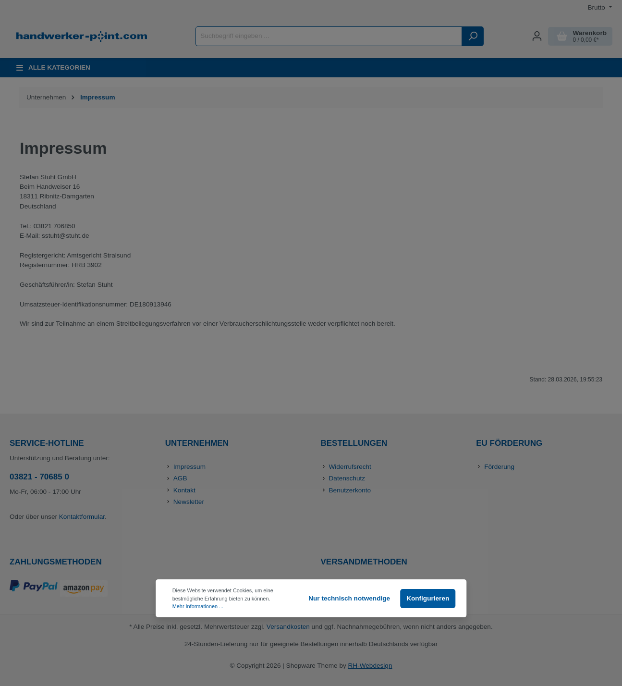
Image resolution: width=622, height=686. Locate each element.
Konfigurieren (427, 598)
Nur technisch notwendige (349, 598)
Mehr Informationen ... (197, 606)
